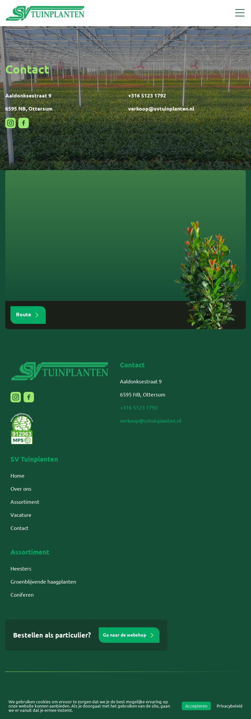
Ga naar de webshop (129, 635)
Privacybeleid (230, 706)
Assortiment (24, 502)
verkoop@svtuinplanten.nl (161, 109)
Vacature (20, 515)
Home (17, 476)
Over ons (20, 489)
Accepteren (196, 706)
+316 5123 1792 (147, 95)
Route (28, 314)
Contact (19, 528)
